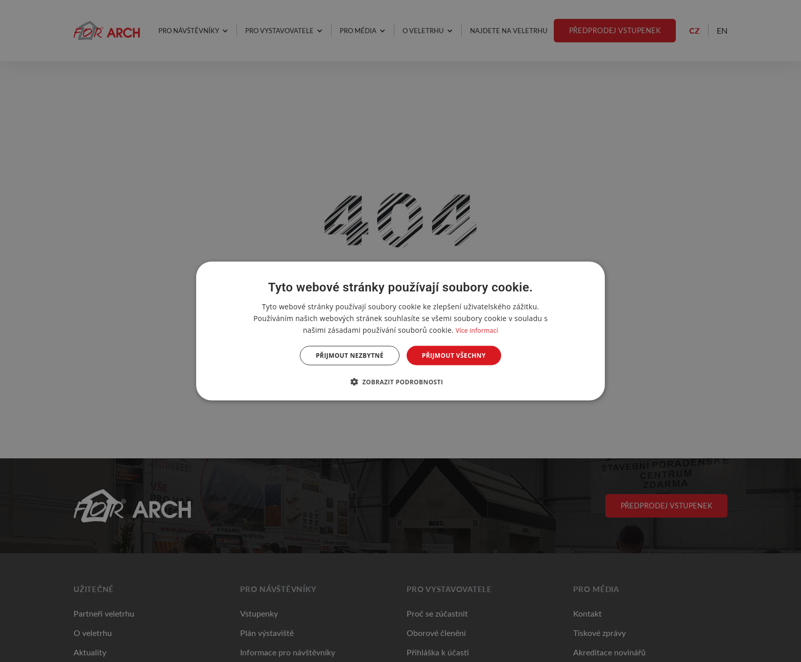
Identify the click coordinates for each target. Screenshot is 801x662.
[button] (400, 382)
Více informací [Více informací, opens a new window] (477, 330)
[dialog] (400, 331)
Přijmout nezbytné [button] (350, 355)
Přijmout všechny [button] (454, 355)
